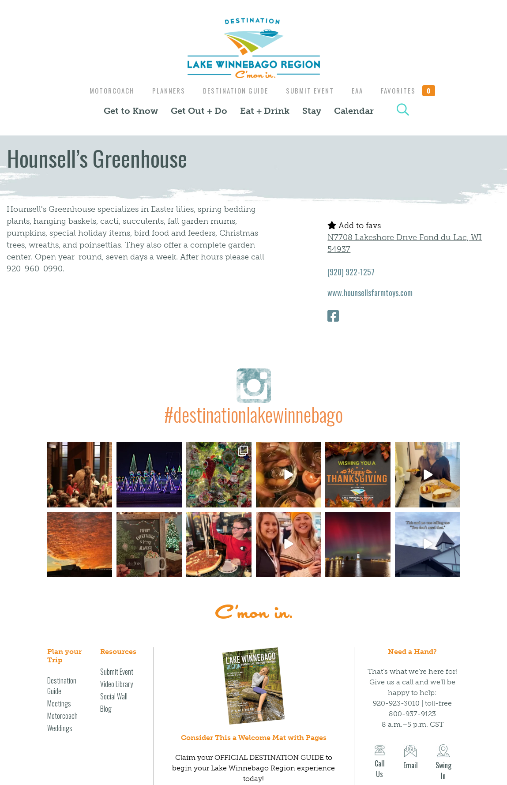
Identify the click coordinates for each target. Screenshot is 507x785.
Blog (106, 708)
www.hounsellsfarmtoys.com (370, 292)
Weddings (59, 728)
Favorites (413, 90)
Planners (165, 90)
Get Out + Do (199, 110)
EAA (360, 90)
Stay (311, 110)
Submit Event (311, 90)
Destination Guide (234, 90)
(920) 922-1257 (351, 272)
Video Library (116, 684)
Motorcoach (106, 90)
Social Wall (114, 696)
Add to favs (354, 225)
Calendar (354, 110)
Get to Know (131, 110)
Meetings (59, 703)
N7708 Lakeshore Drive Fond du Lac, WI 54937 (404, 243)
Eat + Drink (264, 110)
